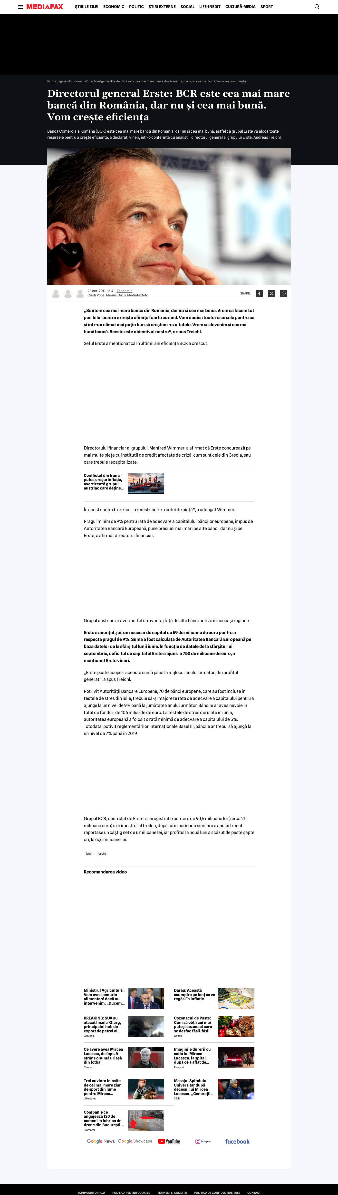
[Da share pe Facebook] (259, 293)
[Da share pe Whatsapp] (283, 293)
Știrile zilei (86, 7)
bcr (88, 853)
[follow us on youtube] (169, 1142)
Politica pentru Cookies (131, 1193)
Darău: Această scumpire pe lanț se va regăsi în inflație (194, 994)
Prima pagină (57, 81)
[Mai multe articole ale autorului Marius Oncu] (68, 293)
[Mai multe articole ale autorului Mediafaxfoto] (80, 293)
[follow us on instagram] (203, 1142)
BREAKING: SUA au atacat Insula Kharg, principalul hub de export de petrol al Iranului (102, 1024)
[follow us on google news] (101, 1142)
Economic (113, 7)
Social (187, 7)
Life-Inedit (210, 7)
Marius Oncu (116, 295)
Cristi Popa (96, 295)
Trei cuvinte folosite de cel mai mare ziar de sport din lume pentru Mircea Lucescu (102, 1087)
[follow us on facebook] (237, 1142)
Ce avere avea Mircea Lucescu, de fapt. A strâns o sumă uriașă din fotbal (103, 1055)
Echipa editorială (91, 1193)
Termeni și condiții (172, 1193)
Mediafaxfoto (137, 295)
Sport (267, 7)
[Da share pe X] (271, 293)
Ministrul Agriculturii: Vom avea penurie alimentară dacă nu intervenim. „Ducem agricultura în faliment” (104, 996)
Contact (254, 1193)
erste (102, 853)
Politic (136, 7)
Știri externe (162, 7)
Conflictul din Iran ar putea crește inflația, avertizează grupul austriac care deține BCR (103, 481)
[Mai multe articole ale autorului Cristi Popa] (56, 293)
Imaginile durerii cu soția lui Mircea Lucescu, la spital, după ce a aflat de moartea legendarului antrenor (194, 1055)
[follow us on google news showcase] (135, 1142)
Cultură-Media (240, 7)
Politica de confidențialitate (217, 1193)
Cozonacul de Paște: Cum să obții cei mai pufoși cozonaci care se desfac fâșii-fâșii (193, 1024)
